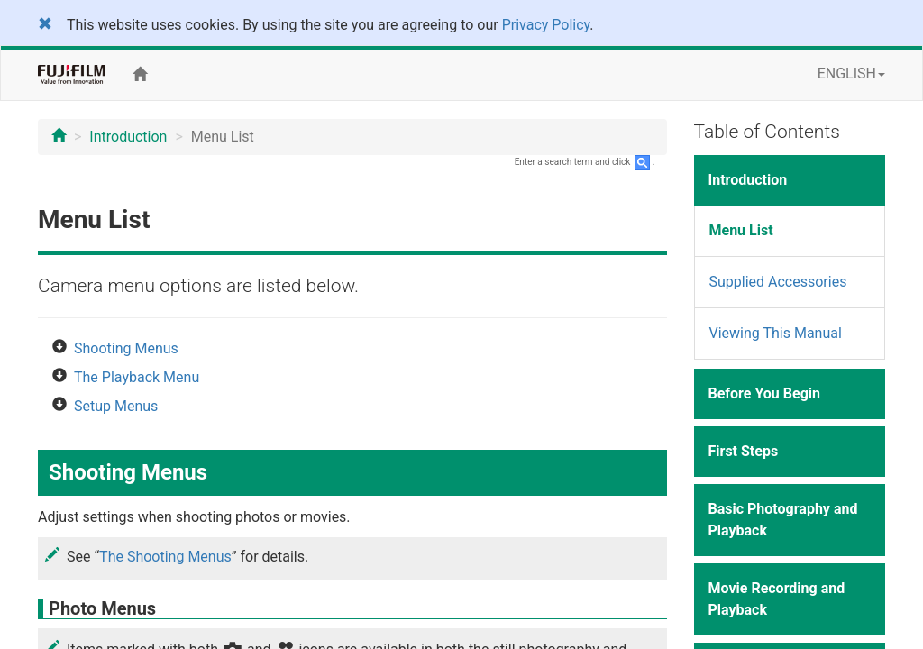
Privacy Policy (546, 24)
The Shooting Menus (165, 556)
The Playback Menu (136, 377)
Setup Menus (116, 406)
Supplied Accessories (778, 281)
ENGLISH (851, 73)
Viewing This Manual (775, 333)
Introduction (128, 136)
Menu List (741, 230)
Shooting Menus (126, 348)
